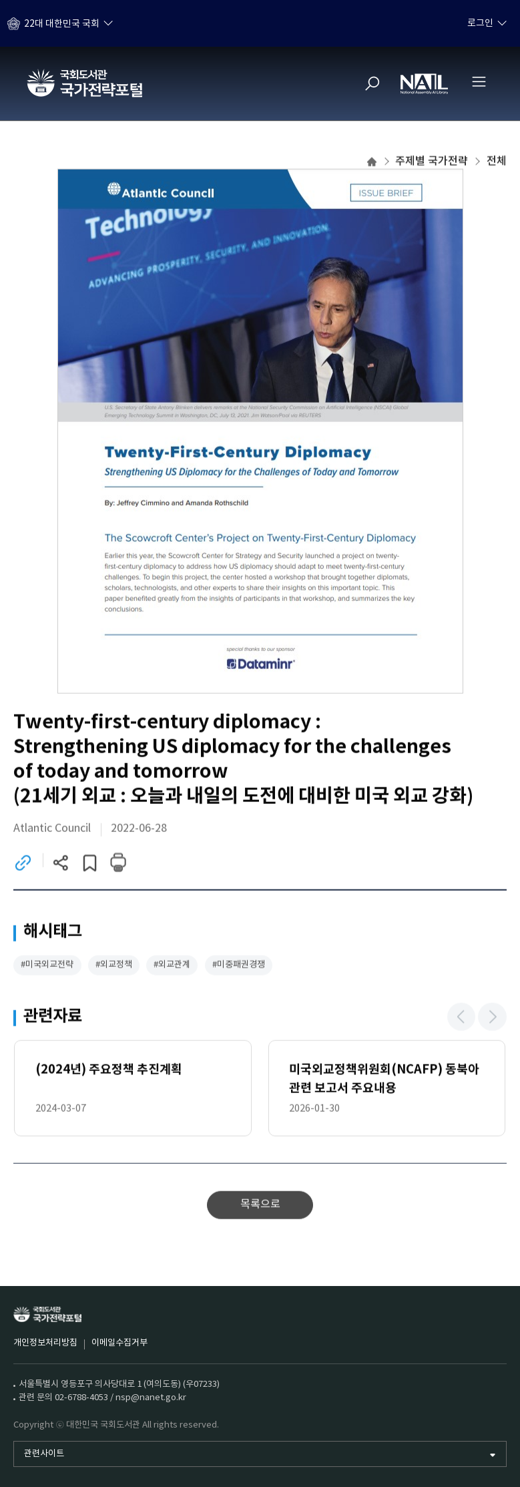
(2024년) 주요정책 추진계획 (108, 1071)
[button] (461, 1018)
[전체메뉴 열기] (478, 81)
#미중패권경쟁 (238, 967)
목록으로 (260, 1206)
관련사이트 (44, 1454)
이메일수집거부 (119, 1343)
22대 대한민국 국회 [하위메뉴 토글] (61, 23)
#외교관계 (172, 967)
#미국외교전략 (47, 967)
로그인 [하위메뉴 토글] (480, 23)
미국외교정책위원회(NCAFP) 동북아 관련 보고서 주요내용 (384, 1080)
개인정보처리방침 (45, 1343)
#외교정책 (113, 967)
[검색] (372, 83)
